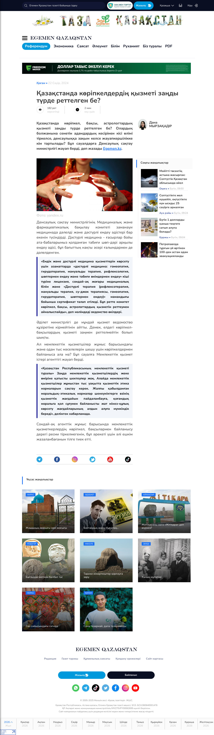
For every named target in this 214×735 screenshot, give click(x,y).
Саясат (83, 46)
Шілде (123, 724)
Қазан (173, 724)
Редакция (50, 658)
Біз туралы (152, 46)
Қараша (189, 724)
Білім (115, 46)
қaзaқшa (167, 5)
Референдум (36, 46)
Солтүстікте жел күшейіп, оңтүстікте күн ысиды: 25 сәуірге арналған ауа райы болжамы (173, 203)
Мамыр (90, 724)
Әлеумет (99, 46)
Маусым (107, 724)
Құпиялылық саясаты (97, 658)
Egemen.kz (112, 148)
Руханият (131, 46)
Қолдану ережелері (128, 658)
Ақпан (41, 724)
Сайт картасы (154, 658)
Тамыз (140, 724)
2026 (8, 724)
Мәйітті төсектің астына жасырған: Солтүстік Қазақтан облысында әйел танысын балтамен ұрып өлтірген (173, 181)
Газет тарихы (70, 658)
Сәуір (74, 724)
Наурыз (57, 724)
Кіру (193, 5)
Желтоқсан (206, 724)
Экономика (63, 46)
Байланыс (131, 675)
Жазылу (143, 5)
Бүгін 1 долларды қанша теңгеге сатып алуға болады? (171, 226)
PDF (168, 46)
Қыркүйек (156, 724)
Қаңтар (24, 724)
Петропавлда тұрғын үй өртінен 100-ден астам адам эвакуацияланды (173, 250)
